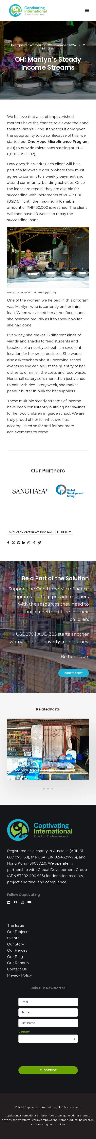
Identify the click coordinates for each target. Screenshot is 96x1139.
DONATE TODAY (74, 673)
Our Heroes (17, 950)
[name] (48, 1012)
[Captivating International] (28, 10)
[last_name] (48, 1023)
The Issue (15, 925)
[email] (48, 1002)
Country (24, 1031)
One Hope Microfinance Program (30, 532)
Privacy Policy (19, 975)
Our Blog (15, 957)
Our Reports (18, 963)
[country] (48, 1039)
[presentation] (48, 1054)
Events (13, 938)
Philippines (64, 532)
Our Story (15, 944)
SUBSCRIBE (48, 1070)
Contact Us (17, 969)
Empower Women (28, 45)
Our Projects (18, 932)
